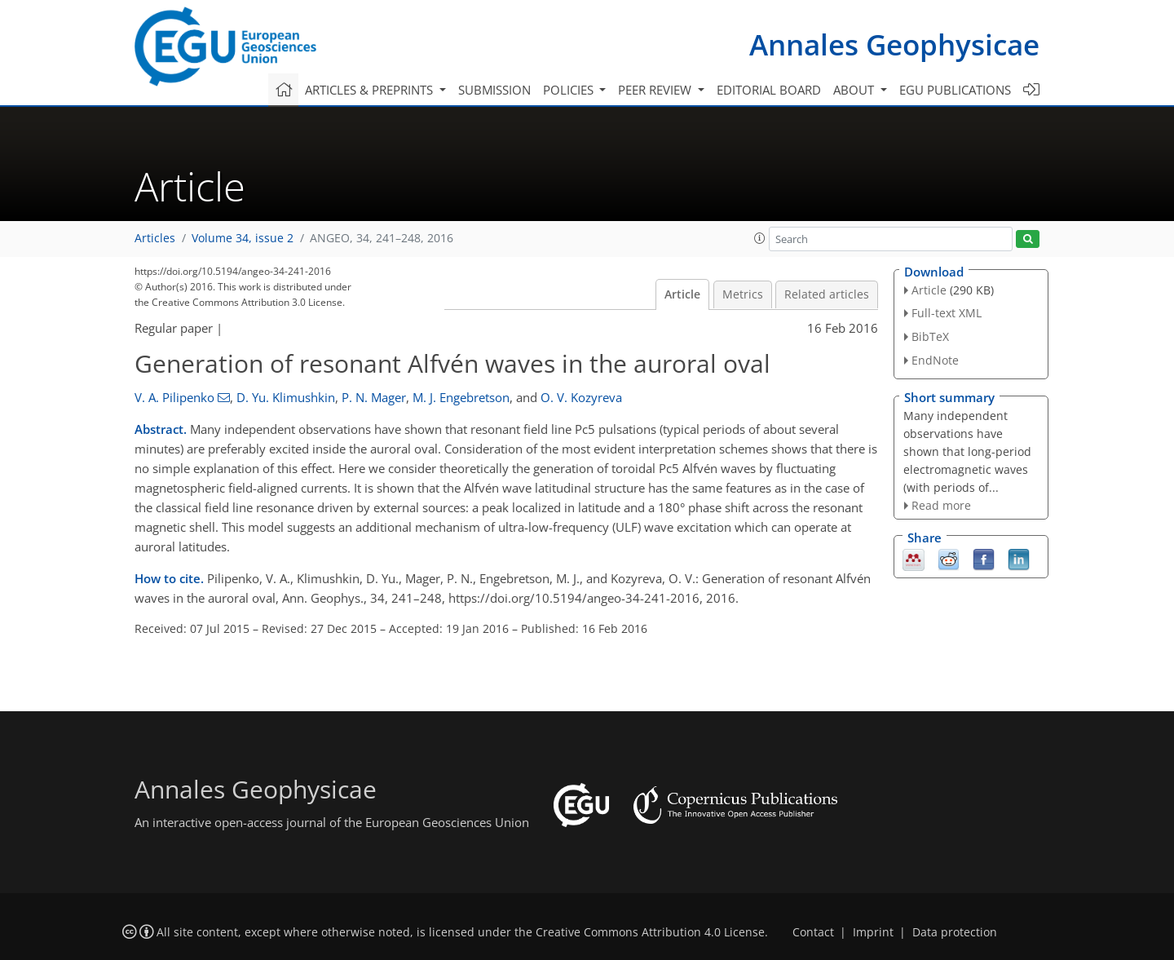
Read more (941, 505)
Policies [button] (570, 90)
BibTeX (930, 336)
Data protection (954, 932)
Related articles (826, 294)
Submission (494, 90)
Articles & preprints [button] (370, 90)
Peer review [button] (656, 90)
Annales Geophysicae (894, 44)
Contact (813, 932)
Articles (155, 238)
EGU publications (955, 90)
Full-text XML (946, 313)
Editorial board (769, 90)
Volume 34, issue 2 (243, 238)
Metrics (742, 294)
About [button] (855, 90)
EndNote (935, 360)
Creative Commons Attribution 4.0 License (650, 932)
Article (682, 294)
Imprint (873, 932)
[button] (760, 238)
